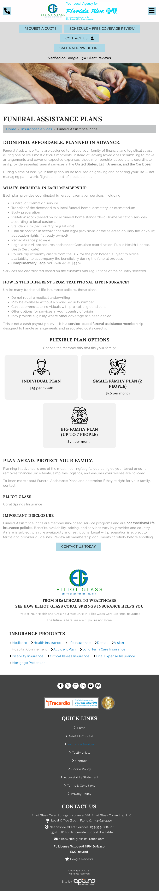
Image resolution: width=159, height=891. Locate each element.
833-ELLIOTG (60, 832)
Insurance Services (36, 129)
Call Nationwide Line (79, 48)
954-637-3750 (102, 820)
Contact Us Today (78, 547)
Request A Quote (40, 29)
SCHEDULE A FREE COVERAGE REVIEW (102, 29)
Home (11, 129)
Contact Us (79, 38)
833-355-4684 (100, 827)
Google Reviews (81, 859)
